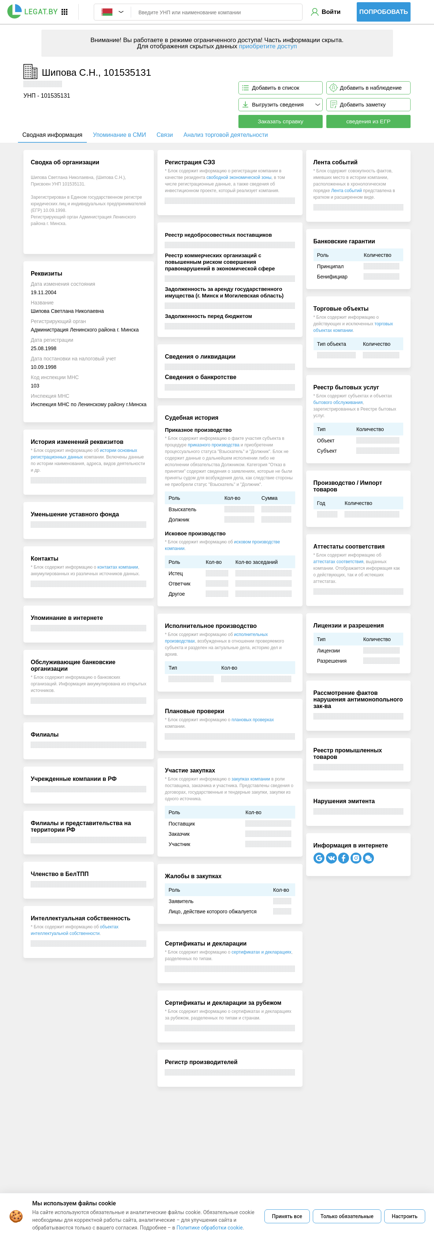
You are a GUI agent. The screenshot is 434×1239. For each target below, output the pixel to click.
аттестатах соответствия (339, 561)
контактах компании (117, 567)
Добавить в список (275, 88)
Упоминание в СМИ (119, 135)
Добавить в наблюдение (371, 88)
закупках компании (250, 779)
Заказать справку (281, 121)
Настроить (405, 1216)
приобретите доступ (268, 46)
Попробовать (383, 11)
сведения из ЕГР (368, 121)
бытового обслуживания (338, 402)
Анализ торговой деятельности (225, 135)
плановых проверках (252, 719)
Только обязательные (347, 1216)
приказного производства (214, 445)
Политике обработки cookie (210, 1228)
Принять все (287, 1216)
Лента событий (346, 190)
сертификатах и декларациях (261, 952)
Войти (331, 11)
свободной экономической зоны (239, 177)
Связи (164, 135)
